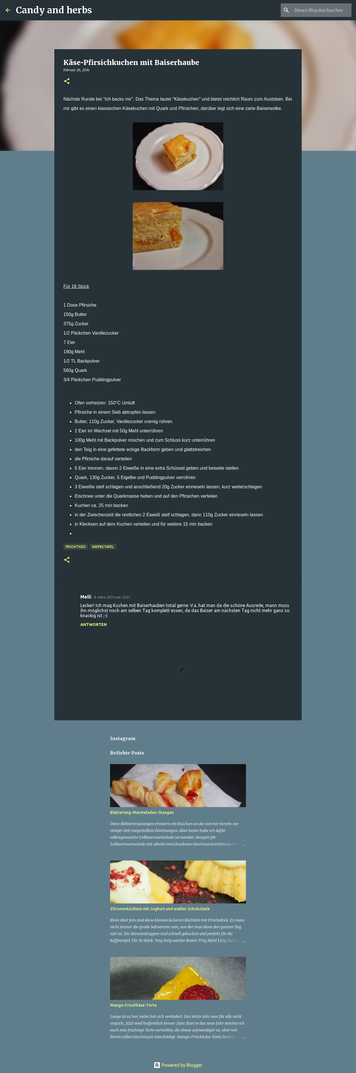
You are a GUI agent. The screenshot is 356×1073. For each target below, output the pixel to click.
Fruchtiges (76, 547)
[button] (66, 81)
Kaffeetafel (103, 547)
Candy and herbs (54, 10)
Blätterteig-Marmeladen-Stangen (142, 812)
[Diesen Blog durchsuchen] (321, 10)
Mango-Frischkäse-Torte (133, 1005)
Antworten (93, 624)
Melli (85, 596)
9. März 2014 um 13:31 (112, 597)
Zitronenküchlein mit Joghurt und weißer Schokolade (160, 909)
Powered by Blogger (178, 1065)
